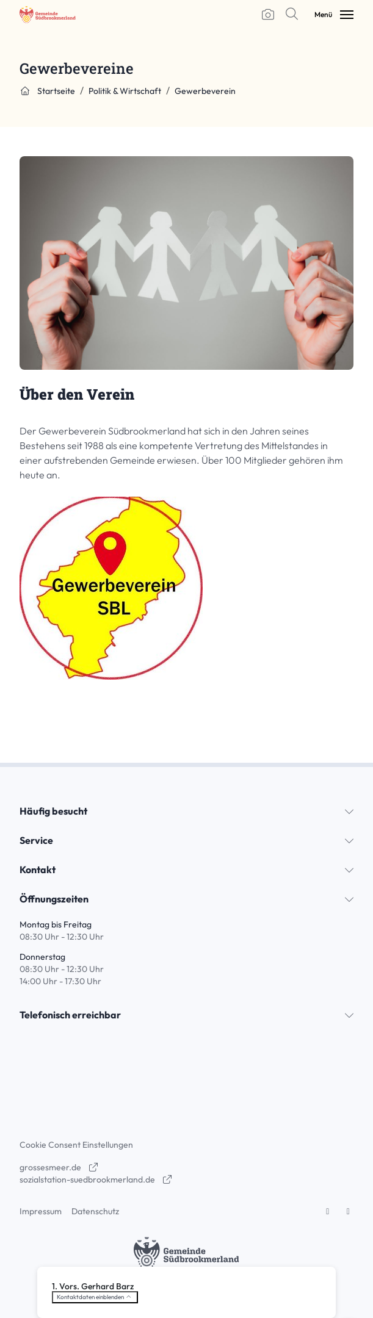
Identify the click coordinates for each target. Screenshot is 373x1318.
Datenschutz (95, 1211)
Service (36, 840)
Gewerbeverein (205, 90)
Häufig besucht (53, 811)
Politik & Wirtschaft (125, 90)
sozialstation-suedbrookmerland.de (96, 1179)
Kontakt (38, 869)
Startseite (47, 90)
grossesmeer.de (59, 1167)
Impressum (41, 1211)
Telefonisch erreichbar (70, 1015)
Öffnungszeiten (54, 899)
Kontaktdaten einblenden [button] (95, 1297)
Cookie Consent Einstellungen (76, 1144)
